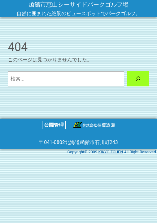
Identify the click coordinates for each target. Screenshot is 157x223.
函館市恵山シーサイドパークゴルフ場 (78, 4)
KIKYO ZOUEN (110, 152)
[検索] (138, 78)
